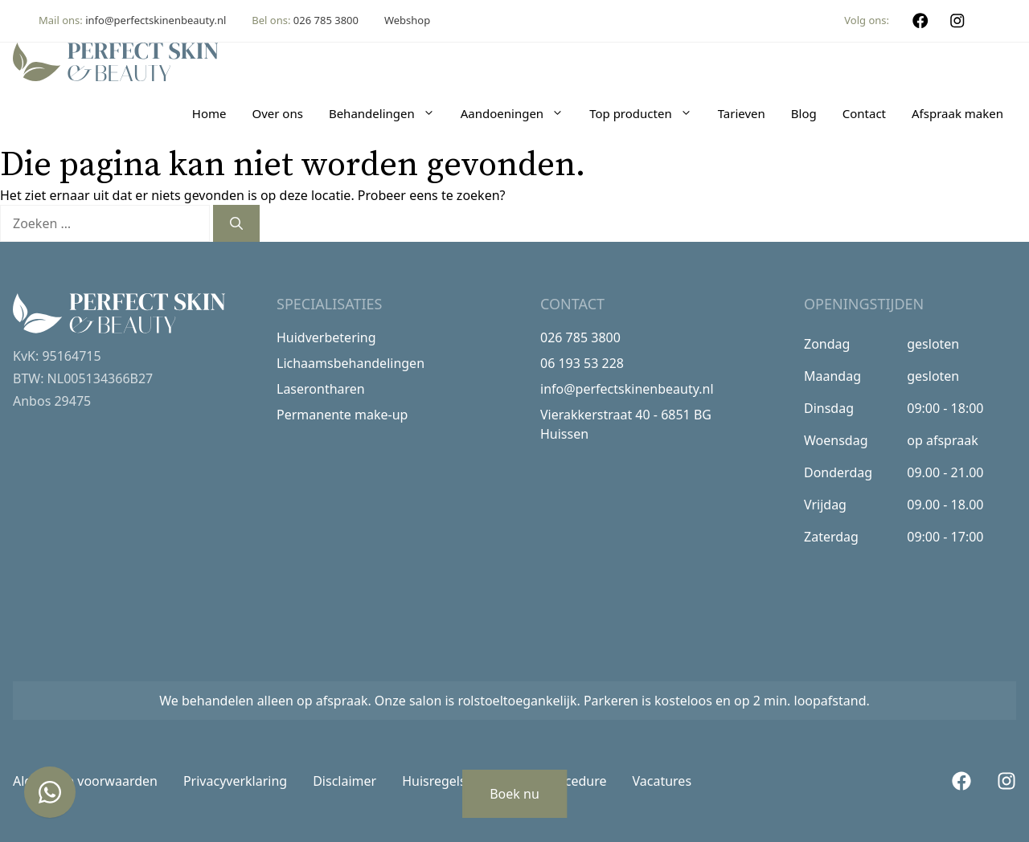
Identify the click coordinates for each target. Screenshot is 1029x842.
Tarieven (741, 113)
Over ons (277, 113)
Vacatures (662, 781)
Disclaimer (344, 781)
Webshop (407, 20)
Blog (804, 113)
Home (209, 113)
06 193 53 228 (582, 363)
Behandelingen (388, 113)
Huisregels (434, 781)
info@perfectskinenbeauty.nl (155, 20)
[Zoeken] (236, 223)
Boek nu (514, 794)
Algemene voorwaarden (85, 781)
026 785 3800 (326, 20)
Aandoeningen (518, 113)
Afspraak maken (957, 113)
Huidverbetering (326, 337)
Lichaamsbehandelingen (350, 363)
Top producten (647, 113)
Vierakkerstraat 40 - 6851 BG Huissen (625, 424)
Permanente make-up (342, 414)
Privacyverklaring (235, 781)
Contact (864, 113)
